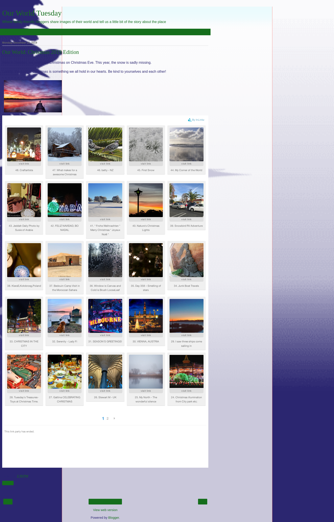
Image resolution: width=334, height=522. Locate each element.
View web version (105, 510)
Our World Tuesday (32, 13)
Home (105, 501)
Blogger (113, 517)
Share (7, 483)
